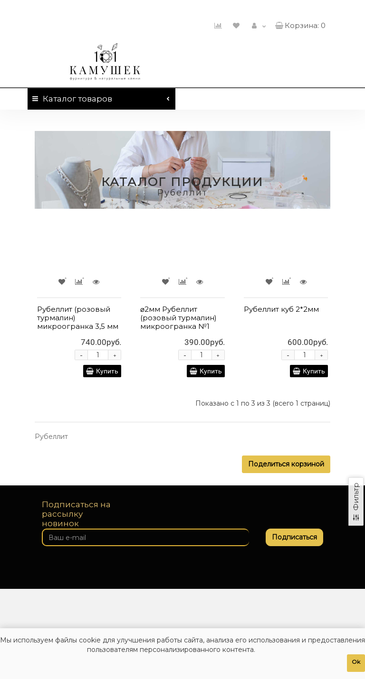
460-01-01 (299, 8)
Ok (356, 661)
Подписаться (294, 537)
